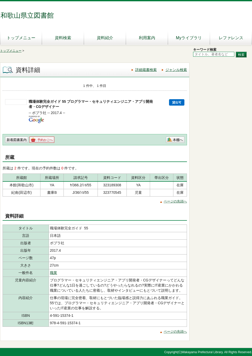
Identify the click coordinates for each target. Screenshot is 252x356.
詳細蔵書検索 (146, 70)
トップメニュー (21, 38)
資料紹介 (105, 38)
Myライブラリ (189, 38)
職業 (53, 273)
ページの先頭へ (175, 201)
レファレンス (231, 38)
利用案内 (147, 38)
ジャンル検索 (176, 70)
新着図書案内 (17, 140)
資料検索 (63, 38)
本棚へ (178, 140)
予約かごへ (45, 140)
